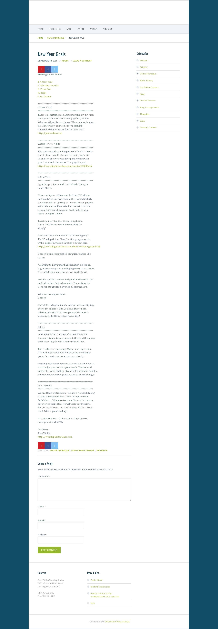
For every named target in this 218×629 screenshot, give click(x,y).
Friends (143, 66)
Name (42, 505)
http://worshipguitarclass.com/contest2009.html (65, 165)
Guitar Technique (59, 450)
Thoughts (101, 450)
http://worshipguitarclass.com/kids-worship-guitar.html (69, 245)
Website (42, 533)
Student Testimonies (100, 586)
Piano (142, 93)
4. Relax (42, 92)
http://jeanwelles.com (50, 132)
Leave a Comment (82, 60)
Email (41, 519)
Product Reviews (148, 100)
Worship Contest (148, 127)
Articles (143, 59)
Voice (142, 120)
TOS (93, 603)
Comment (44, 475)
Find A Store (96, 579)
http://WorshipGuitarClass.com (55, 436)
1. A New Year (45, 81)
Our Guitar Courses (82, 450)
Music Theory (146, 80)
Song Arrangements (149, 107)
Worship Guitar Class (109, 12)
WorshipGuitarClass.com (117, 621)
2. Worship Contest (48, 84)
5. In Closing (44, 95)
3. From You (44, 88)
